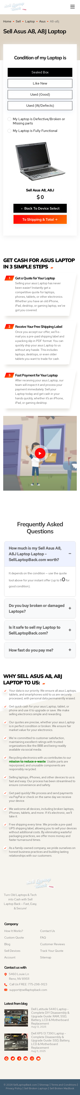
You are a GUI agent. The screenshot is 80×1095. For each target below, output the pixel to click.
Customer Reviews (52, 944)
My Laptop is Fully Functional (40, 131)
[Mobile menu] (73, 6)
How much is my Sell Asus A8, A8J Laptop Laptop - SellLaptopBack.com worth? (35, 554)
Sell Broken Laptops (35, 1088)
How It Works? (13, 931)
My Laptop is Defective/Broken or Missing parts (40, 121)
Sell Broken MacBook (62, 1088)
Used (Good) (40, 94)
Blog (7, 944)
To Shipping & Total (40, 219)
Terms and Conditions (63, 1084)
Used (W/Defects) (40, 105)
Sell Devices (12, 951)
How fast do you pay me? (31, 650)
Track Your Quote (51, 951)
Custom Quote (14, 937)
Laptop (30, 21)
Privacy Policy (14, 1088)
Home (7, 21)
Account (9, 957)
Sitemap (45, 957)
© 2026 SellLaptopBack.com (20, 1084)
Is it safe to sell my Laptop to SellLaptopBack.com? (34, 630)
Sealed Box (40, 72)
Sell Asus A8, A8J (40, 190)
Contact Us (47, 931)
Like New (40, 83)
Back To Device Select (40, 208)
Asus (42, 21)
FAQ (43, 937)
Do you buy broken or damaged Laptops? (36, 608)
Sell (18, 21)
